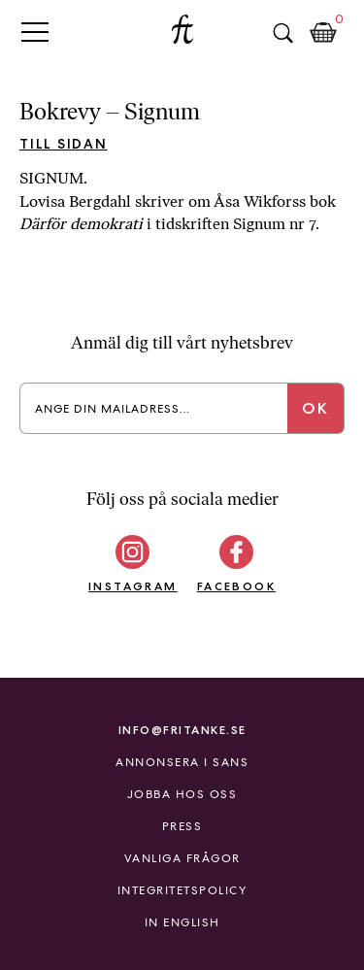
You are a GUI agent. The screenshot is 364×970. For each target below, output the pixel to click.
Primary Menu (34, 32)
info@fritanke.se (182, 729)
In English (182, 922)
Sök (282, 33)
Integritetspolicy (182, 890)
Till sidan (63, 143)
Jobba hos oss (182, 794)
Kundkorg (323, 33)
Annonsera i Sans (182, 762)
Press (182, 826)
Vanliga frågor (182, 858)
